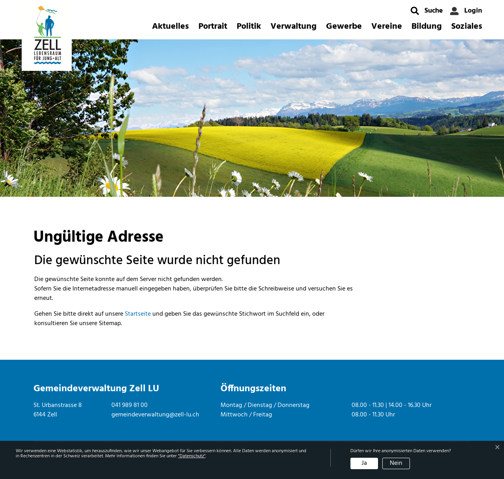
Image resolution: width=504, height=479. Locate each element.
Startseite (138, 314)
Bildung (426, 26)
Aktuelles (170, 26)
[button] (427, 10)
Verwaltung (294, 26)
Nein (396, 463)
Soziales (466, 26)
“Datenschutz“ (192, 456)
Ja (364, 463)
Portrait (212, 26)
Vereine (386, 26)
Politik (249, 26)
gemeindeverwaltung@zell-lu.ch (155, 415)
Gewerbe (344, 26)
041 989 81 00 (129, 405)
